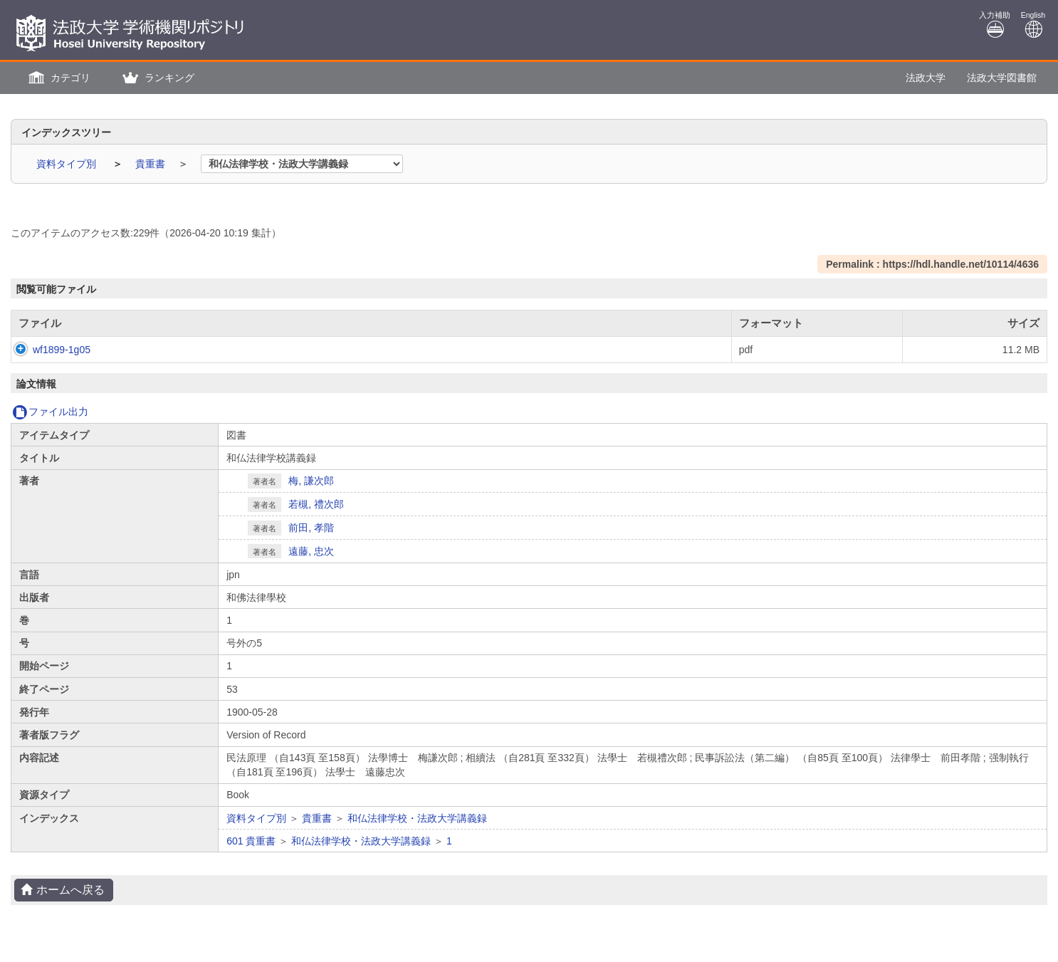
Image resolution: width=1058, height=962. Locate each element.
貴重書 (151, 163)
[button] (58, 78)
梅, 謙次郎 (311, 480)
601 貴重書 (251, 841)
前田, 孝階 (311, 527)
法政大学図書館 (1002, 77)
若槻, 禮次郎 (316, 504)
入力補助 (994, 24)
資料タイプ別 (67, 163)
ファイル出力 (50, 411)
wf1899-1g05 (47, 349)
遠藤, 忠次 (311, 551)
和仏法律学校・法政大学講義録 (417, 818)
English (1033, 24)
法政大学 (926, 77)
